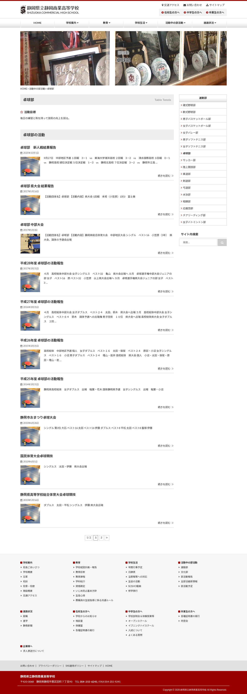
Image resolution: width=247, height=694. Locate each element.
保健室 (79, 625)
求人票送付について (33, 650)
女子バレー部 (190, 132)
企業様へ (27, 646)
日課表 (131, 572)
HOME (37, 22)
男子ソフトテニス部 (194, 139)
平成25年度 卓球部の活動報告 (42, 379)
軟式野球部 (189, 112)
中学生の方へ (194, 12)
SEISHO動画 (134, 586)
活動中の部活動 (174, 22)
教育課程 (80, 576)
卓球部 (187, 153)
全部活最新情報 (189, 581)
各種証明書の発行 (85, 630)
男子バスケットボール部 (197, 118)
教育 (105, 22)
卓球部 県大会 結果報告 (37, 186)
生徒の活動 (134, 581)
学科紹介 (80, 581)
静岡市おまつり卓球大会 (38, 417)
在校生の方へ (172, 12)
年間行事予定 (135, 567)
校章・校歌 (29, 586)
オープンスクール (137, 620)
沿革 (25, 576)
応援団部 (188, 208)
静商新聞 (27, 625)
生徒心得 (80, 595)
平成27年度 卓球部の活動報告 (42, 302)
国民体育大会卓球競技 (36, 456)
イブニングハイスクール (141, 625)
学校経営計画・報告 (86, 567)
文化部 (184, 572)
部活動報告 (187, 576)
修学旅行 (133, 590)
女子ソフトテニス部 (194, 146)
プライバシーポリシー (50, 665)
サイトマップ (217, 5)
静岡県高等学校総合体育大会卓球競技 (48, 494)
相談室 (79, 620)
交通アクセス (171, 5)
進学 (25, 620)
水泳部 (187, 194)
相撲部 (187, 201)
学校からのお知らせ (86, 616)
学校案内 (71, 22)
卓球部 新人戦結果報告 (38, 147)
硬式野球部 (189, 105)
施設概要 (27, 590)
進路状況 (209, 22)
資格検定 (80, 586)
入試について (135, 630)
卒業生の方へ (216, 12)
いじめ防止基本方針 (86, 590)
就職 (25, 616)
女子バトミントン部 (194, 222)
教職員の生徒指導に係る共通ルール (94, 600)
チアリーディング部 (194, 215)
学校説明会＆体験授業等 (141, 616)
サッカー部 (189, 160)
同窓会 (184, 620)
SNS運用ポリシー (75, 665)
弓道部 (187, 187)
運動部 (203, 97)
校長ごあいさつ (31, 567)
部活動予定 (187, 586)
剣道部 (187, 180)
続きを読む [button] (164, 175)
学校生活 (140, 22)
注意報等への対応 (137, 576)
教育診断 (80, 572)
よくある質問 (135, 635)
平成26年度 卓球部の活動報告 (42, 340)
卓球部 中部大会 (32, 225)
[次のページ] (107, 537)
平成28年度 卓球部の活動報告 (42, 263)
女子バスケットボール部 (197, 125)
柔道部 (187, 173)
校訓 (25, 581)
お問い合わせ (194, 5)
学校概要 (27, 572)
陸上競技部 (189, 167)
